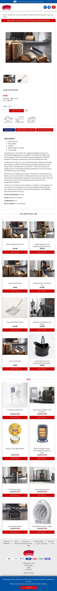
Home (4, 15)
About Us (7, 541)
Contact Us (26, 541)
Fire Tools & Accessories (20, 15)
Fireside (10, 15)
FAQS (16, 541)
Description (9, 130)
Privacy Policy (39, 541)
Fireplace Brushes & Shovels (37, 15)
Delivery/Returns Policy (25, 130)
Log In (38, 543)
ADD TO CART (16, 111)
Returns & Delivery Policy (23, 543)
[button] (7, 69)
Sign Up (45, 543)
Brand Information (44, 130)
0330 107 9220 (28, 20)
